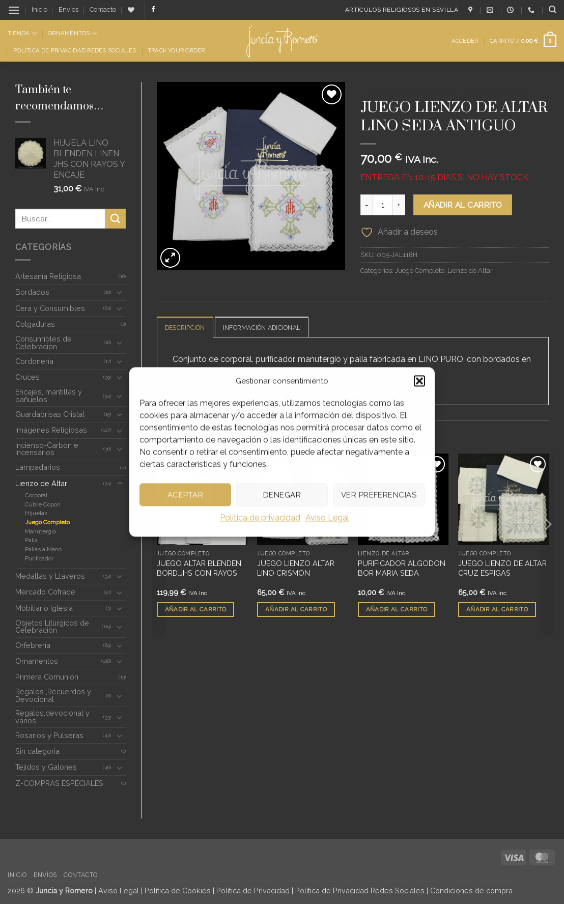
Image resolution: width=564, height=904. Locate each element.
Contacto (103, 9)
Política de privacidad (260, 517)
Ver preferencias (378, 494)
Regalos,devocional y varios (52, 716)
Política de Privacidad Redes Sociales (74, 50)
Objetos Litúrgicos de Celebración (52, 626)
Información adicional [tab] (269, 327)
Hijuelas (36, 513)
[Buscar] (552, 10)
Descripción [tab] (187, 327)
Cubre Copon (43, 504)
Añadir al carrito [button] (196, 609)
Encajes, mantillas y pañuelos (48, 395)
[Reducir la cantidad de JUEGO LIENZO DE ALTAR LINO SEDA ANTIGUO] (366, 204)
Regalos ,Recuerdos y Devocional (53, 695)
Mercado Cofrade (45, 591)
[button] (419, 381)
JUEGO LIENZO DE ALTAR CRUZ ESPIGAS (502, 568)
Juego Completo (47, 522)
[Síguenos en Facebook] (153, 9)
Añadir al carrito (463, 205)
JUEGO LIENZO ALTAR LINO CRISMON (295, 568)
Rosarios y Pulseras (49, 735)
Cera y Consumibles (50, 308)
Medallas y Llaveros (50, 576)
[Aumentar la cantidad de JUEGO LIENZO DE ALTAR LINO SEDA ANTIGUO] (399, 204)
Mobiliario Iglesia (44, 608)
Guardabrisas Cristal (49, 414)
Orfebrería (32, 645)
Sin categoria (37, 751)
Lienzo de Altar (41, 483)
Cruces (27, 377)
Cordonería (34, 361)
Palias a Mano (43, 549)
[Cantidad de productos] (383, 204)
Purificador (39, 558)
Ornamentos (72, 33)
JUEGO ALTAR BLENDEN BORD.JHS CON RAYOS (199, 568)
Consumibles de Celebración (43, 342)
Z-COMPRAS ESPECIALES (59, 783)
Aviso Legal (327, 517)
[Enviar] (115, 219)
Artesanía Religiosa (48, 276)
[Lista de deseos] (131, 10)
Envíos (68, 9)
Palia (31, 540)
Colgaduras (35, 324)
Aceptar (185, 494)
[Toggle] (120, 292)
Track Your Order (176, 50)
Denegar (282, 494)
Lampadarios (37, 467)
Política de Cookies (178, 890)
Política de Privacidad (253, 890)
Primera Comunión (46, 676)
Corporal (36, 495)
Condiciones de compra (471, 890)
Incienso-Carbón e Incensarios (46, 449)
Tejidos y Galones (46, 766)
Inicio (39, 9)
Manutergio (40, 531)
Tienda (22, 33)
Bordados (32, 292)
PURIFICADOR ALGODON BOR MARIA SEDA (401, 568)
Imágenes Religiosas (51, 430)
